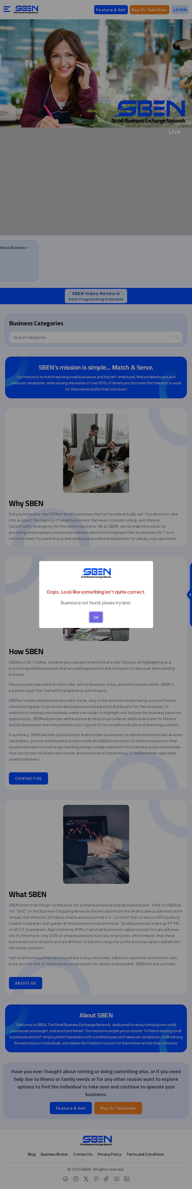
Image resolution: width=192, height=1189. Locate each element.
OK (96, 617)
